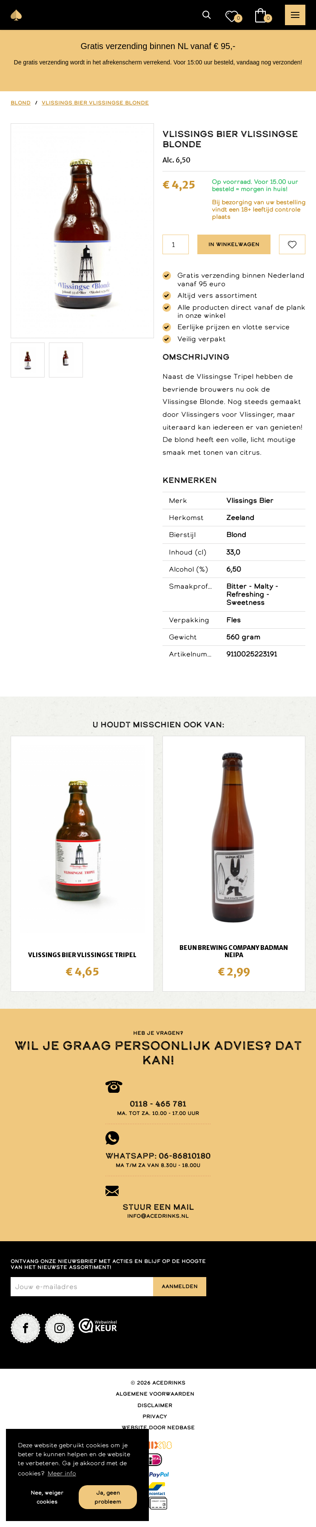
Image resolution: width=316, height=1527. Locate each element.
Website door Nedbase (158, 1427)
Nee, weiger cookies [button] (47, 1497)
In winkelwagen (233, 244)
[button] (206, 15)
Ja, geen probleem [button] (107, 1497)
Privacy (154, 1416)
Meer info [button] (62, 1473)
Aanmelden (180, 1286)
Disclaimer (154, 1405)
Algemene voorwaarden (155, 1394)
